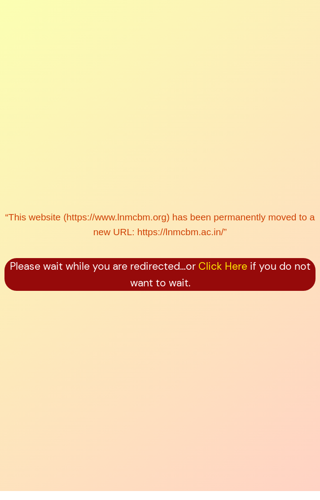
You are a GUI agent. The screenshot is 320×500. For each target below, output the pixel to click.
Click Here (222, 266)
